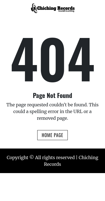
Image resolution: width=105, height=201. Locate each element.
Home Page (52, 135)
